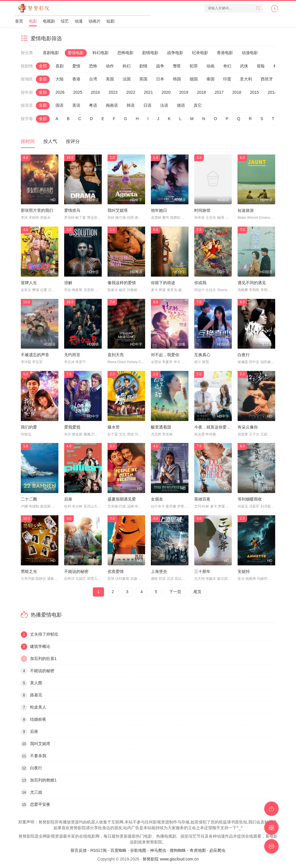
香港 (76, 79)
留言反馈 (79, 850)
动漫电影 (250, 52)
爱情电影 (76, 52)
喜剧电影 (51, 52)
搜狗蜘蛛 (178, 850)
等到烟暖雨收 (250, 499)
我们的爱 (29, 427)
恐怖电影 (125, 52)
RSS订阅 (98, 850)
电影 (33, 21)
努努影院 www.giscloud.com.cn (171, 859)
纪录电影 (200, 52)
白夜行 (244, 354)
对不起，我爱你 (165, 354)
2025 (77, 92)
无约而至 (72, 354)
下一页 (175, 591)
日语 (147, 105)
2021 (148, 92)
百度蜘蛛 (118, 850)
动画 (210, 66)
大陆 (60, 79)
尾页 (197, 591)
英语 (76, 105)
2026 (60, 92)
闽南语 (112, 105)
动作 (110, 66)
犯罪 (194, 66)
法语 (164, 105)
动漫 (79, 21)
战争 (160, 66)
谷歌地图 (138, 850)
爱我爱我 (72, 427)
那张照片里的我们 (37, 210)
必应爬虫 (217, 850)
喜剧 (60, 66)
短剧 (110, 21)
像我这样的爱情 (122, 282)
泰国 (210, 79)
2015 (254, 92)
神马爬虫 (158, 850)
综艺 (65, 21)
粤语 (93, 105)
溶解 (68, 282)
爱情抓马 (72, 210)
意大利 (246, 79)
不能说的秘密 (76, 571)
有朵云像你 (248, 427)
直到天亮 (116, 354)
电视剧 (49, 21)
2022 (130, 92)
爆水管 (114, 427)
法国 (127, 79)
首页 (19, 21)
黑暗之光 (29, 571)
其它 (198, 105)
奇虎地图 (198, 850)
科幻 (127, 66)
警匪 (177, 66)
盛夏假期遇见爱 (122, 499)
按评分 (73, 141)
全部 (43, 66)
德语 (181, 105)
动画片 (94, 21)
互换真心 (202, 354)
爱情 (76, 66)
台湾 (93, 79)
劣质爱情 (116, 571)
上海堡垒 (159, 571)
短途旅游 (246, 210)
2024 (95, 92)
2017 (218, 92)
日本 (160, 79)
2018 (201, 92)
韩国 (177, 79)
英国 (143, 79)
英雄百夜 (202, 499)
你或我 (200, 282)
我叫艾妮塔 (118, 210)
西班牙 (267, 79)
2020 (166, 92)
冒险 (261, 66)
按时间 (28, 141)
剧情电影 (150, 52)
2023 (112, 92)
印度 (227, 79)
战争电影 (175, 52)
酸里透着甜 (161, 427)
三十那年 (202, 571)
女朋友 (157, 499)
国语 (60, 105)
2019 (183, 92)
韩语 (131, 105)
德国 (194, 79)
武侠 (244, 66)
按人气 (50, 141)
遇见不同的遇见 (252, 282)
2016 (236, 92)
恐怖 (93, 66)
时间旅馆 (202, 210)
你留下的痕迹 (163, 282)
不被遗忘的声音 (35, 354)
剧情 (143, 66)
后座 (68, 499)
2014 (272, 92)
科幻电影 (100, 52)
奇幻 (227, 66)
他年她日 (159, 210)
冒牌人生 (29, 282)
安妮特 (244, 571)
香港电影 (225, 52)
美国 (110, 79)
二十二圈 (29, 499)
